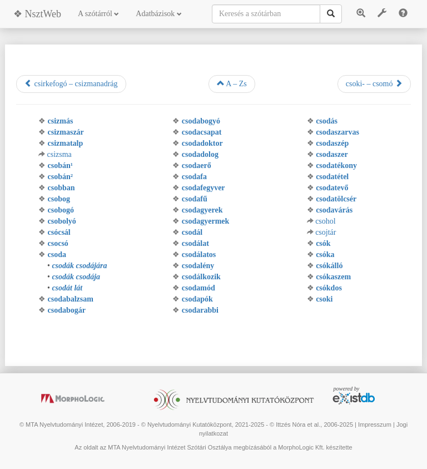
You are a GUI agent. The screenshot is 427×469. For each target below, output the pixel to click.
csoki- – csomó (374, 83)
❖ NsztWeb (37, 13)
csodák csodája (76, 277)
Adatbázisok (158, 13)
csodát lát (67, 288)
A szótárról (98, 13)
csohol (325, 221)
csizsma (59, 154)
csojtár (325, 232)
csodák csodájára (79, 265)
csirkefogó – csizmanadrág (71, 83)
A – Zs (232, 83)
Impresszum (374, 424)
